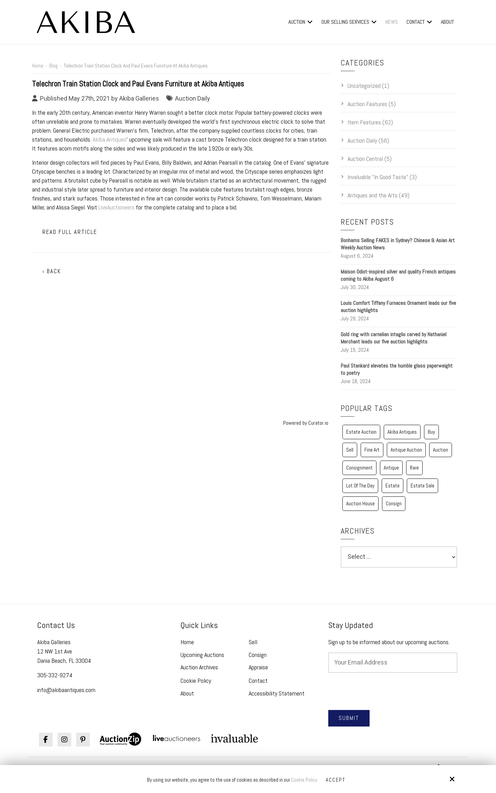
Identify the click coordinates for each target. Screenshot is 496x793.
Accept (336, 779)
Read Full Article (69, 232)
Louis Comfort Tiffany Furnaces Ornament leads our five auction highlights (398, 306)
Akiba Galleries (139, 98)
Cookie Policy (304, 780)
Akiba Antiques (109, 139)
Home (37, 65)
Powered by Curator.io (305, 422)
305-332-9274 (54, 675)
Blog (53, 65)
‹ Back (51, 271)
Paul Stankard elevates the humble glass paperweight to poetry (397, 369)
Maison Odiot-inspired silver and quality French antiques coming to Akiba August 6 (398, 275)
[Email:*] (392, 662)
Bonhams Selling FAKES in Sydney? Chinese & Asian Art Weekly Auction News (398, 244)
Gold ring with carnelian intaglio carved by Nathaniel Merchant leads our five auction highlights (393, 338)
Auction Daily (192, 98)
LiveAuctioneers (116, 207)
